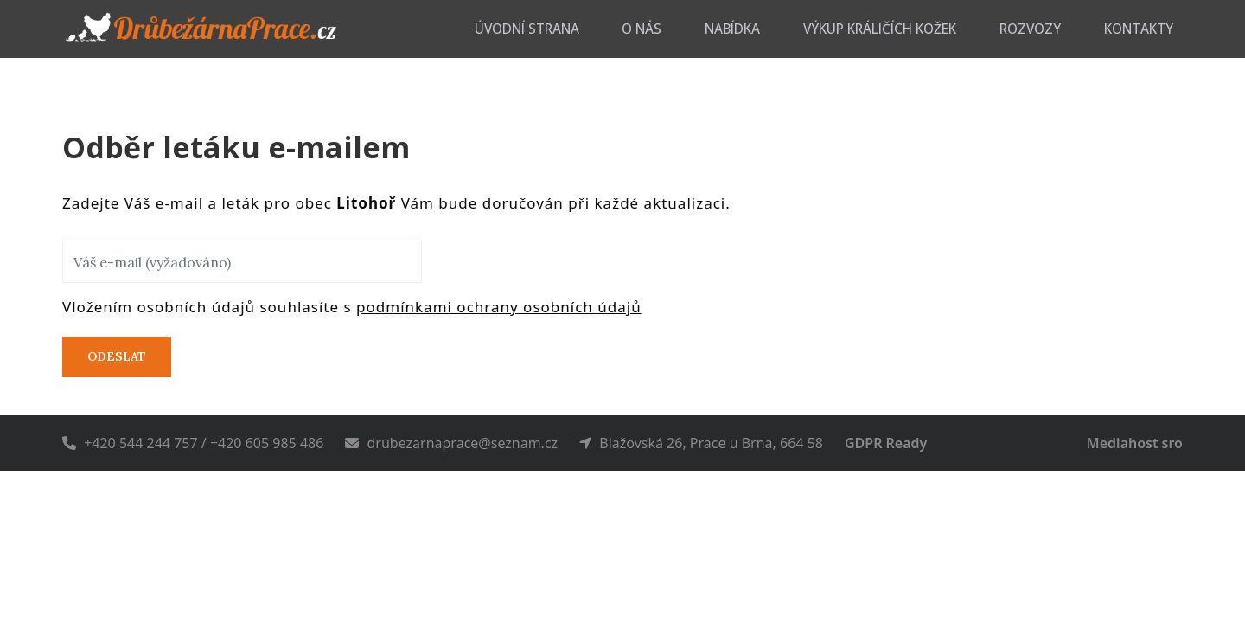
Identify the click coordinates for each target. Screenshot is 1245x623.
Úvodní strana (655, 28)
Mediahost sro (1135, 443)
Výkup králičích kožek (943, 28)
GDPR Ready (886, 443)
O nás (748, 28)
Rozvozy (1067, 28)
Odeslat (116, 356)
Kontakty (1151, 28)
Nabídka (820, 28)
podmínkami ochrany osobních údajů (499, 307)
